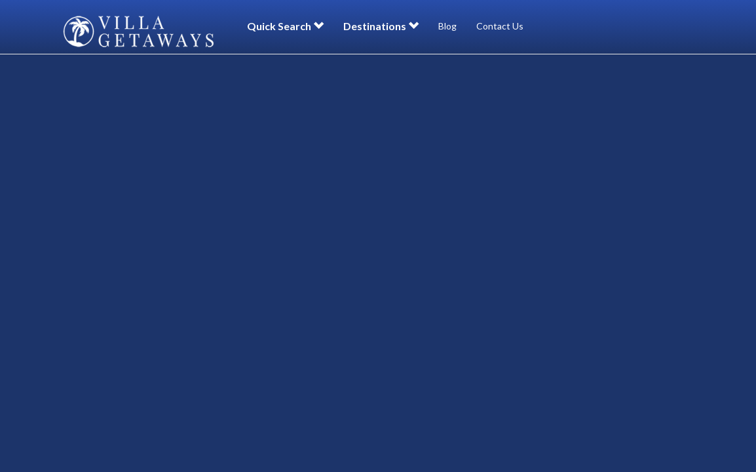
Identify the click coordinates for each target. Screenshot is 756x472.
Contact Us (499, 25)
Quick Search (285, 26)
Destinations (381, 26)
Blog (447, 25)
